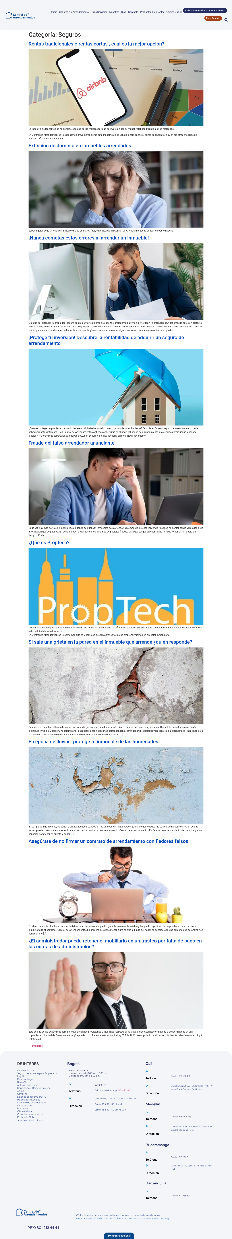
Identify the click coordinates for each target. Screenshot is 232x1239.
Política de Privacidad (28, 1099)
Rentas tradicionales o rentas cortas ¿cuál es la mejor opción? (96, 44)
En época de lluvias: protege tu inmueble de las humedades (93, 741)
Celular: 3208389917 (181, 1195)
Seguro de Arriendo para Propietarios (37, 1073)
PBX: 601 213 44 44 (43, 1228)
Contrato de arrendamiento (31, 1102)
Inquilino (21, 1076)
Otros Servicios (99, 12)
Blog (123, 12)
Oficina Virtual (174, 12)
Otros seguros (25, 1105)
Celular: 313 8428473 (181, 1116)
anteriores (36, 1045)
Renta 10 (22, 1082)
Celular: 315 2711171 (180, 1157)
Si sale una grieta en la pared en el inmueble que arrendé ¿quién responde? (110, 642)
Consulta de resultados (30, 1114)
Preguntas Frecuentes (152, 12)
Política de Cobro (26, 1117)
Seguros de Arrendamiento (74, 12)
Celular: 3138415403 (180, 1076)
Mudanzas (23, 1108)
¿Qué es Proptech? (49, 542)
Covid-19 (22, 1094)
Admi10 (21, 1091)
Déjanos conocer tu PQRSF (32, 1096)
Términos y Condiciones (30, 1120)
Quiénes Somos (26, 1070)
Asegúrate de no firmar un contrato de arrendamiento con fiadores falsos (108, 841)
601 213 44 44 (101, 1085)
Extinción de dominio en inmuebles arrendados (80, 145)
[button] (226, 19)
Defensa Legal (25, 1079)
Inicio (54, 12)
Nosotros (114, 12)
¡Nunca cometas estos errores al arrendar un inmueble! (89, 238)
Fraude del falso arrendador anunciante (71, 443)
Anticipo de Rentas (27, 1085)
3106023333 (124, 1090)
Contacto (133, 12)
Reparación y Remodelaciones (33, 1088)
